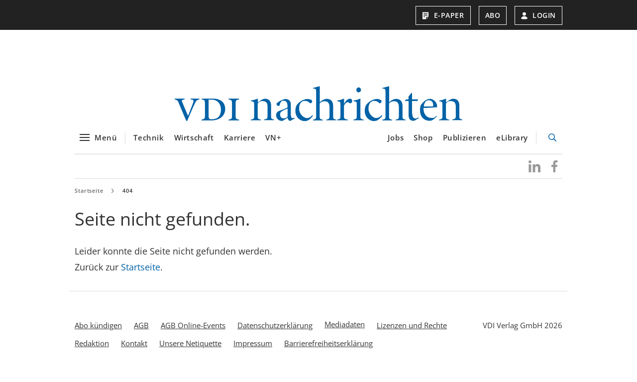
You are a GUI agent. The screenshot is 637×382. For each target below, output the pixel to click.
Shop (423, 143)
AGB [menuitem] (141, 330)
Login (538, 15)
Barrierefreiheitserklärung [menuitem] (328, 348)
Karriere (240, 143)
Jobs (396, 143)
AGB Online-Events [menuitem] (193, 330)
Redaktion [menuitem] (92, 348)
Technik (148, 143)
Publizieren (465, 143)
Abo (493, 15)
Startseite (89, 195)
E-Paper (443, 15)
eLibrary (512, 143)
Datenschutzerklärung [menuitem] (275, 330)
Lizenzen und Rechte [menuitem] (412, 330)
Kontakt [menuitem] (134, 348)
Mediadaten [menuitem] (344, 329)
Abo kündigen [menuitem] (98, 330)
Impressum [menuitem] (252, 348)
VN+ (273, 143)
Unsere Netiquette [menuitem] (190, 348)
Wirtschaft (194, 143)
